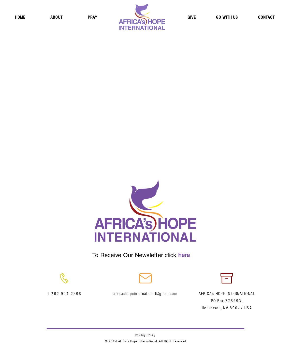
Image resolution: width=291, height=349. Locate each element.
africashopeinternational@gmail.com (145, 294)
